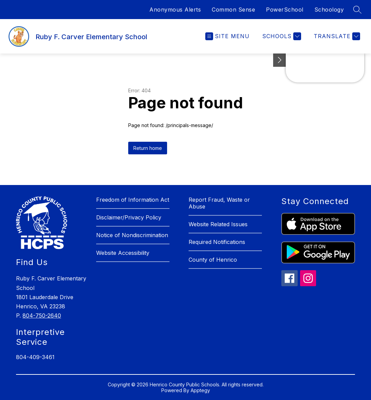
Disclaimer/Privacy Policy (128, 217)
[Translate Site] (336, 36)
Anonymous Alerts (175, 9)
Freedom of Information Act (132, 199)
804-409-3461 (35, 357)
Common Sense (233, 9)
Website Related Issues (218, 224)
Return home (147, 148)
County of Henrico (213, 259)
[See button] (279, 60)
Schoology (329, 9)
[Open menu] (227, 36)
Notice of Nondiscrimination (132, 235)
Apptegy (200, 390)
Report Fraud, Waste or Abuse (219, 203)
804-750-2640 (42, 315)
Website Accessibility (122, 252)
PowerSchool (284, 9)
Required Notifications (217, 242)
